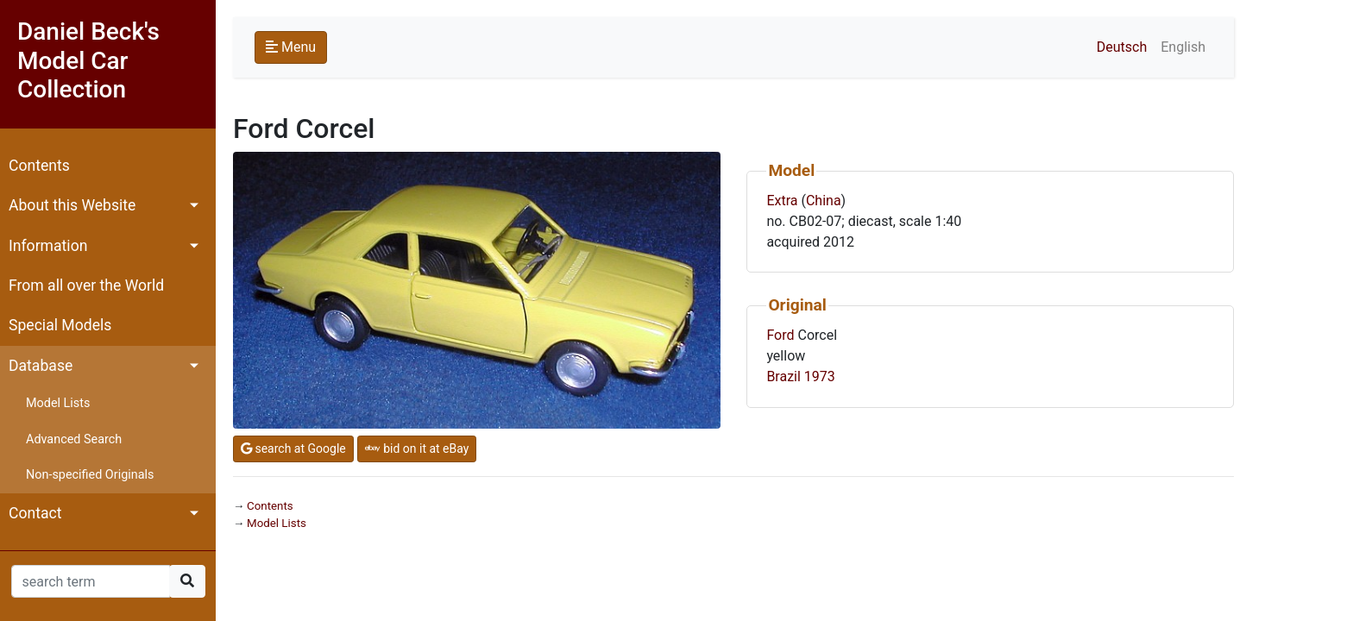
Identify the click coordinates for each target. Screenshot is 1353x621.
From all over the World (86, 285)
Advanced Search (74, 439)
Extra (781, 200)
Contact (35, 513)
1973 (819, 376)
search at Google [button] (293, 448)
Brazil (783, 376)
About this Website (72, 205)
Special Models (60, 325)
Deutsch (1122, 47)
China (823, 200)
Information (48, 245)
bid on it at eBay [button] (417, 448)
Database (40, 365)
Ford (780, 335)
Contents (39, 165)
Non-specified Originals (90, 474)
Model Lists (58, 403)
